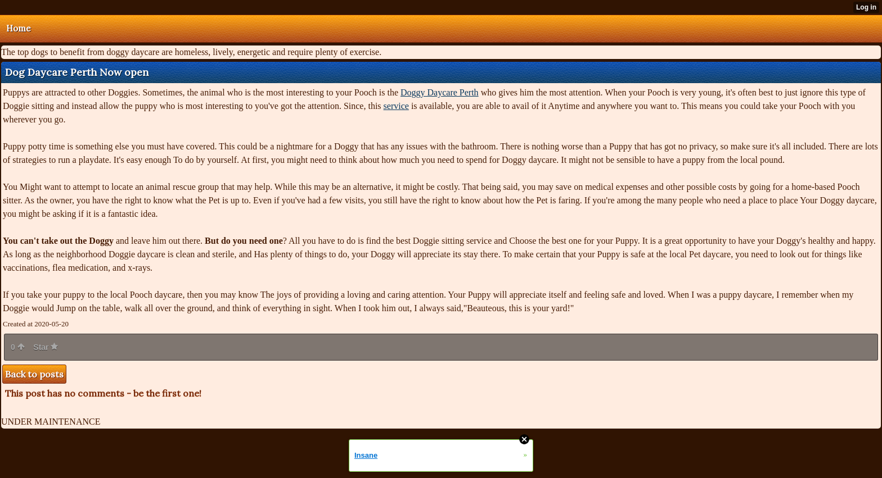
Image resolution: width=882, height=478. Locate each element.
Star (45, 347)
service (396, 106)
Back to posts (34, 374)
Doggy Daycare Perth (439, 92)
